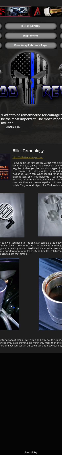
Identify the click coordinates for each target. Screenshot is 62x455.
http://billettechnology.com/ (28, 157)
